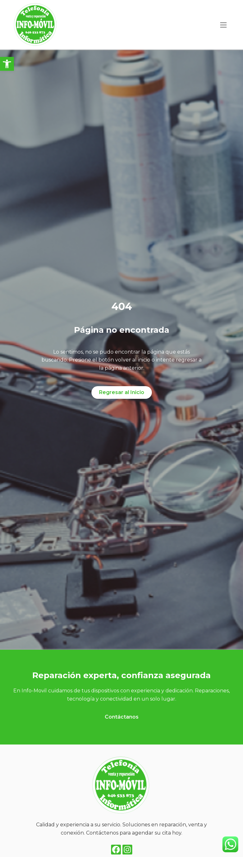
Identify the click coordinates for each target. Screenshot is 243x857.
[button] (7, 64)
